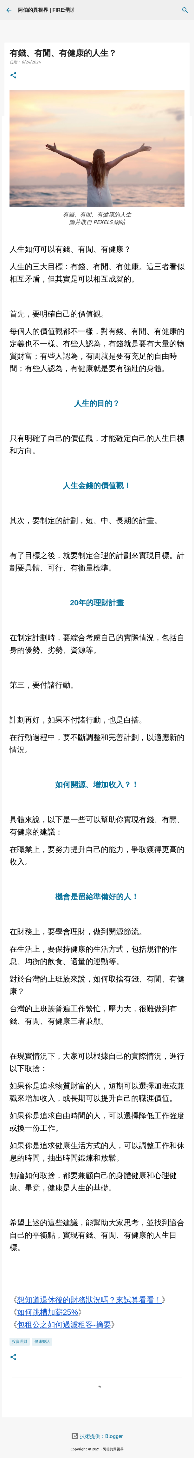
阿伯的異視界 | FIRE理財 (46, 10)
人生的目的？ (97, 403)
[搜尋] (185, 10)
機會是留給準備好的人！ (97, 896)
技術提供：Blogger (97, 1436)
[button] (13, 75)
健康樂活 (42, 1341)
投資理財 (19, 1341)
